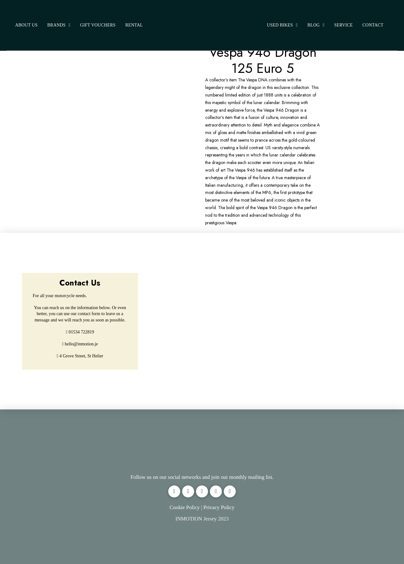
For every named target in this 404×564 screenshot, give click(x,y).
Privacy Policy (218, 507)
